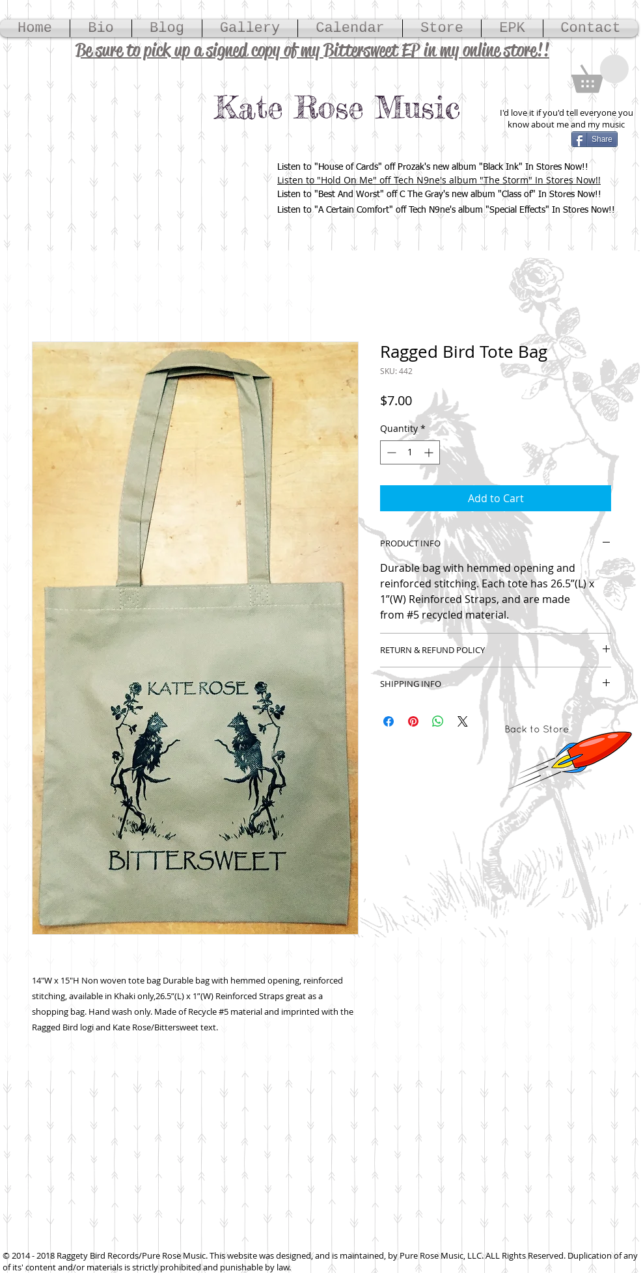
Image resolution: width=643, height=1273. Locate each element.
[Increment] (430, 452)
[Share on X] (463, 721)
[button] (600, 74)
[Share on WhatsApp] (438, 721)
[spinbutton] (410, 452)
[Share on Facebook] (388, 721)
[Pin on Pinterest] (413, 721)
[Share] (594, 139)
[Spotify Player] (107, 186)
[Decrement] (390, 452)
